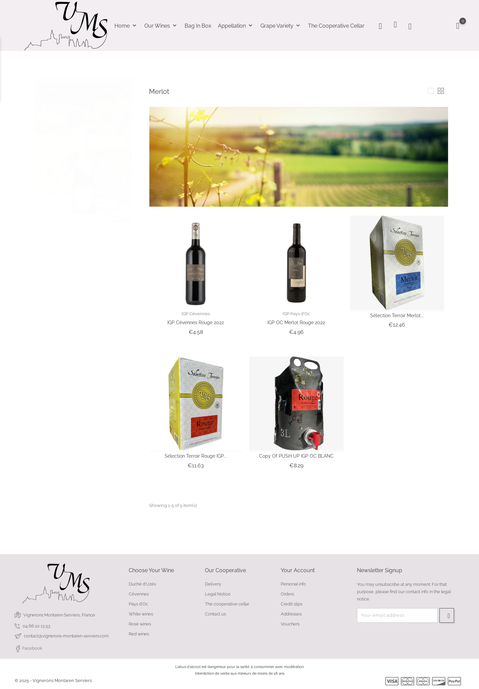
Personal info (293, 583)
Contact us (215, 613)
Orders (287, 593)
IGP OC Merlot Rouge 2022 (296, 322)
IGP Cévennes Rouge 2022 (195, 322)
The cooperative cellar (336, 26)
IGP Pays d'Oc (296, 313)
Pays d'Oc (138, 603)
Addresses (291, 613)
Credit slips (291, 603)
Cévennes (139, 593)
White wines (141, 613)
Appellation (236, 26)
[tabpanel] (83, 144)
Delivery (213, 583)
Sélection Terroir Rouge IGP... (196, 456)
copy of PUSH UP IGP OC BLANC (296, 456)
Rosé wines (140, 623)
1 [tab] (128, 137)
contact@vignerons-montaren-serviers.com (66, 635)
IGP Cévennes (196, 313)
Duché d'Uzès (142, 583)
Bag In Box (198, 26)
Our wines (161, 26)
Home (126, 26)
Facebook (28, 648)
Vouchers (290, 623)
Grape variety (280, 26)
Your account (298, 570)
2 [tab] (128, 149)
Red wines (139, 633)
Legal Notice (218, 593)
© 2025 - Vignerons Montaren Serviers (53, 680)
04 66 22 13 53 (36, 625)
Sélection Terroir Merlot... (397, 315)
